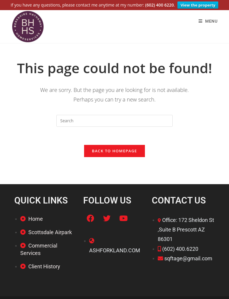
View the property (197, 5)
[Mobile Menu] (208, 20)
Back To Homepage (114, 150)
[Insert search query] (114, 120)
